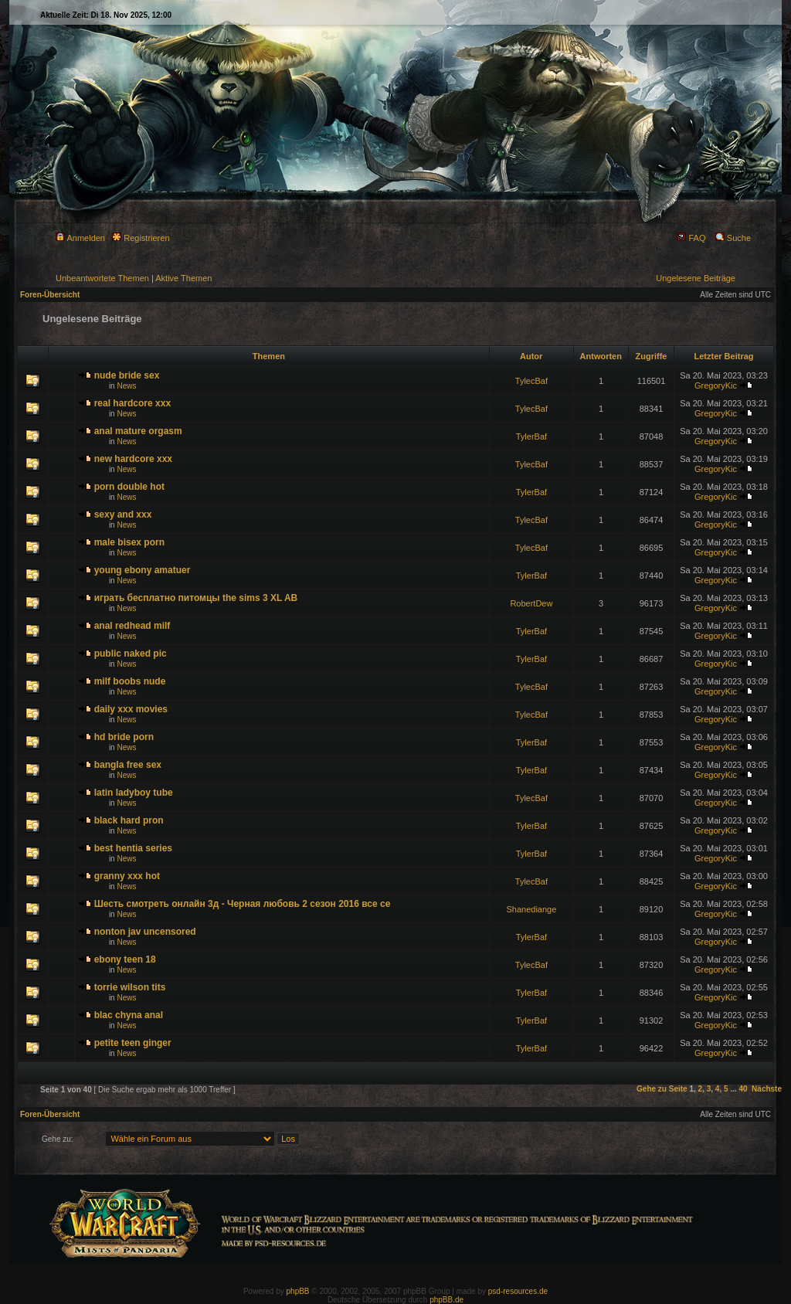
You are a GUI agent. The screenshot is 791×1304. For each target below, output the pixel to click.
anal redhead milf (132, 625)
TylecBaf (531, 380)
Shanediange (531, 909)
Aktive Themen (183, 278)
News (126, 386)
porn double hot (129, 486)
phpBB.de (446, 1300)
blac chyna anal (128, 1015)
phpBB (298, 1291)
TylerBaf (531, 436)
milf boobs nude (130, 681)
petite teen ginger (132, 1042)
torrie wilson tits (130, 987)
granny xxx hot (127, 876)
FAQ (691, 238)
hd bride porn (124, 737)
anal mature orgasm (138, 431)
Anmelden (80, 238)
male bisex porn (129, 542)
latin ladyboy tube (133, 792)
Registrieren (140, 238)
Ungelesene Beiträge (695, 278)
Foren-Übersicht (50, 294)
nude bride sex (127, 375)
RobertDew (531, 603)
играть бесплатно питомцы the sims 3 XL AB (196, 598)
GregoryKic (715, 385)
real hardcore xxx (132, 403)
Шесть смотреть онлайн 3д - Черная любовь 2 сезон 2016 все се (242, 903)
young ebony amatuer (142, 570)
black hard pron (129, 820)
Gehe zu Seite (662, 1089)
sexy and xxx (123, 514)
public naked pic (130, 653)
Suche (733, 238)
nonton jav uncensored (145, 931)
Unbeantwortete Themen (102, 278)
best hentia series (133, 848)
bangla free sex (127, 764)
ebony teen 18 (125, 959)
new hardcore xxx (133, 458)
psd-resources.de (518, 1291)
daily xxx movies (131, 709)
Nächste (767, 1089)
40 (742, 1089)
